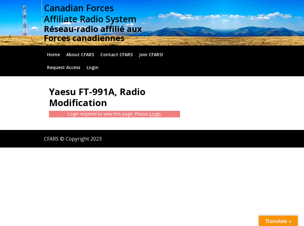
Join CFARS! (151, 54)
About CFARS (80, 54)
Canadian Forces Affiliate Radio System (90, 13)
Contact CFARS (116, 54)
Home (53, 54)
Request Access (63, 67)
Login (93, 67)
